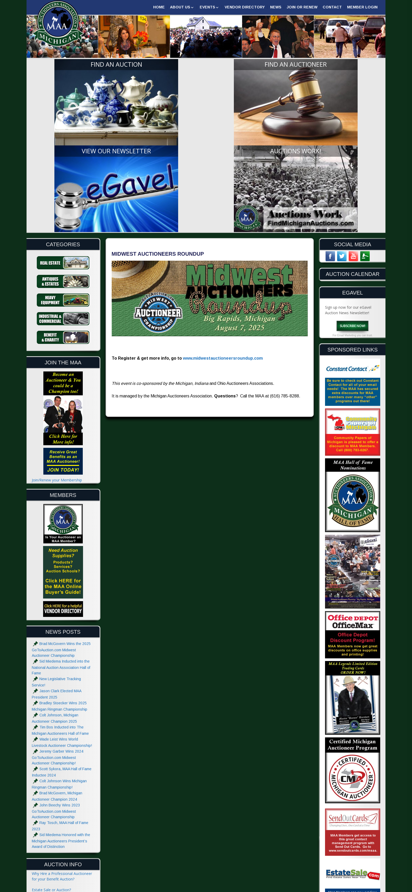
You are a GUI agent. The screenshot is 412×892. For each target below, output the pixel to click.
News (275, 7)
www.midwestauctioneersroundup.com (223, 248)
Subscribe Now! (352, 215)
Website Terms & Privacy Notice (59, 868)
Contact (332, 7)
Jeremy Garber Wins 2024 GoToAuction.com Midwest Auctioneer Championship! (57, 647)
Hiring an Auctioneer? (50, 790)
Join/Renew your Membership (57, 369)
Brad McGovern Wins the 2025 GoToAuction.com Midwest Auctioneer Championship (61, 539)
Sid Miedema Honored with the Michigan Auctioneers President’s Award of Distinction (61, 730)
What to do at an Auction (53, 811)
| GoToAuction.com (361, 887)
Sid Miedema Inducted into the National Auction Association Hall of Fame (61, 557)
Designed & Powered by (318, 887)
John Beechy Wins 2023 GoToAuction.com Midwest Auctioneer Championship (56, 701)
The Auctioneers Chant (51, 801)
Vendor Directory (245, 7)
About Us (180, 7)
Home (159, 7)
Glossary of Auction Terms (54, 833)
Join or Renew (302, 7)
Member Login (362, 7)
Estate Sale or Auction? (51, 779)
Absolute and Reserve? (51, 822)
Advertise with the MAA (51, 857)
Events (207, 7)
